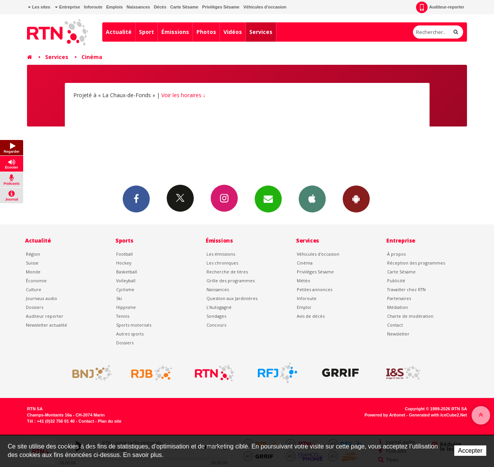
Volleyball (125, 280)
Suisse (32, 262)
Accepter (470, 450)
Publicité (396, 280)
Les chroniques (222, 262)
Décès (160, 7)
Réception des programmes (416, 262)
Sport (146, 31)
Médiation (397, 307)
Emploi (304, 307)
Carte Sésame (184, 7)
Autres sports (130, 333)
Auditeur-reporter (440, 7)
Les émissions (220, 253)
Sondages (216, 316)
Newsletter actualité (46, 324)
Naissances (138, 7)
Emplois (114, 7)
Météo (303, 280)
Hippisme (126, 307)
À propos (396, 253)
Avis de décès (311, 316)
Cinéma (91, 57)
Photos (206, 31)
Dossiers (34, 307)
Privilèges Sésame (221, 7)
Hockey (123, 262)
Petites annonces (314, 289)
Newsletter (398, 333)
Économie (36, 280)
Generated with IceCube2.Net (438, 415)
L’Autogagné (219, 307)
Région (33, 253)
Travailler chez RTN (406, 289)
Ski (119, 298)
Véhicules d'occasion (264, 7)
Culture (33, 289)
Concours (216, 324)
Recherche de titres (227, 271)
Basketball (126, 271)
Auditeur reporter (44, 316)
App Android (356, 198)
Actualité (119, 31)
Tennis (122, 316)
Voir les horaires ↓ (183, 95)
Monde (33, 271)
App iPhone (312, 198)
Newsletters (268, 198)
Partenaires (399, 298)
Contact (395, 324)
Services (260, 31)
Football (124, 253)
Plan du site (109, 421)
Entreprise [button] (67, 7)
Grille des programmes (230, 280)
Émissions (175, 31)
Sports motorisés (133, 324)
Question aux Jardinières (231, 298)
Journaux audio (41, 298)
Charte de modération (410, 316)
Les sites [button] (39, 7)
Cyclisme (125, 289)
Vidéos (232, 31)
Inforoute (93, 7)
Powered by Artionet (385, 415)
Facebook (136, 198)
